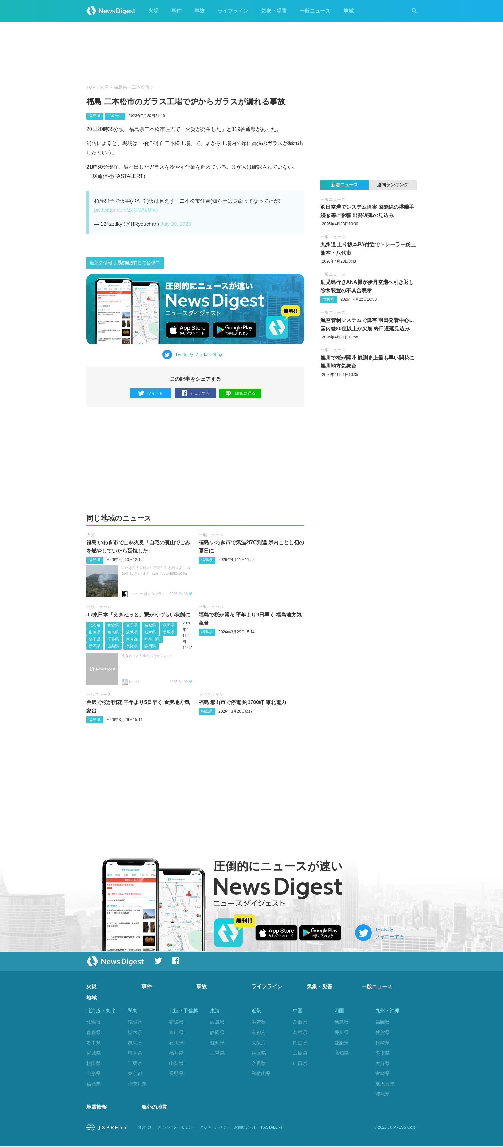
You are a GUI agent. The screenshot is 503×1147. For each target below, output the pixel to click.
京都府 (259, 1032)
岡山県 (300, 1042)
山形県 (94, 632)
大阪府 (329, 299)
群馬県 (169, 632)
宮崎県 (382, 1073)
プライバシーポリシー (176, 1128)
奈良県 (259, 1063)
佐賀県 (382, 1032)
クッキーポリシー (215, 1128)
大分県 (382, 1063)
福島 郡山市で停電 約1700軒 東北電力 (242, 702)
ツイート (150, 393)
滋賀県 (259, 1022)
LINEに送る (240, 393)
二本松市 (140, 87)
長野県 (132, 646)
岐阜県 (217, 1022)
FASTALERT (272, 1128)
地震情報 (96, 1108)
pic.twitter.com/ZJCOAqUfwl (126, 210)
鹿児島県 (385, 1083)
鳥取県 (300, 1022)
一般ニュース (315, 10)
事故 (199, 10)
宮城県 (150, 625)
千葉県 (113, 639)
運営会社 (145, 1128)
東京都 (132, 639)
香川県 (341, 1032)
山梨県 (113, 646)
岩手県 (132, 625)
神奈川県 (152, 639)
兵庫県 (259, 1053)
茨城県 (132, 632)
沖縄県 (382, 1093)
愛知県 (217, 1042)
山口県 (300, 1063)
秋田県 (169, 625)
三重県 (217, 1053)
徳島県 (341, 1022)
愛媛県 (341, 1042)
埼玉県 (94, 639)
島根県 (300, 1032)
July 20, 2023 (175, 224)
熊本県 (382, 1053)
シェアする (195, 393)
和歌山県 (261, 1073)
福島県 (120, 87)
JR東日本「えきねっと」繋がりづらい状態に (138, 614)
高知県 (341, 1053)
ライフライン (232, 10)
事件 (176, 10)
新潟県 (94, 646)
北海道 (94, 625)
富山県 (176, 1032)
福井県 (176, 1053)
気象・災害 (274, 10)
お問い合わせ (245, 1128)
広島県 (300, 1053)
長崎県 (382, 1042)
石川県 (176, 1042)
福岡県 (382, 1022)
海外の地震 (154, 1108)
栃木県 (150, 632)
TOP (90, 87)
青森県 (113, 625)
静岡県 (150, 646)
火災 (153, 10)
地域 (348, 10)
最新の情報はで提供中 (125, 262)
